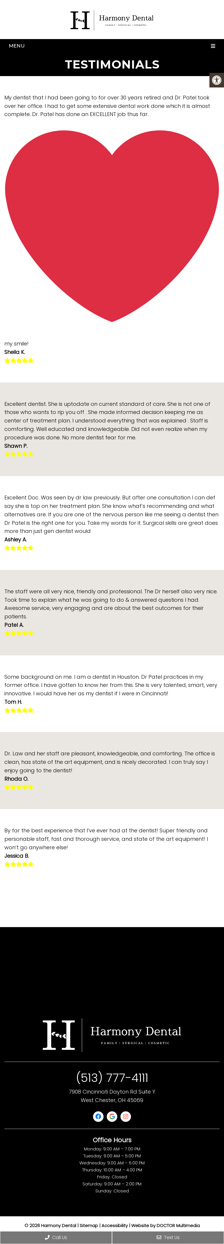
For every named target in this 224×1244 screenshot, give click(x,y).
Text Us (168, 1237)
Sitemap (89, 1225)
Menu (17, 46)
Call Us (56, 1237)
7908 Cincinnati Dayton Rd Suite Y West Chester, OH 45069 (112, 1096)
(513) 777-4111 (112, 1078)
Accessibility (115, 1225)
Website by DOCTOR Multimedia (165, 1225)
